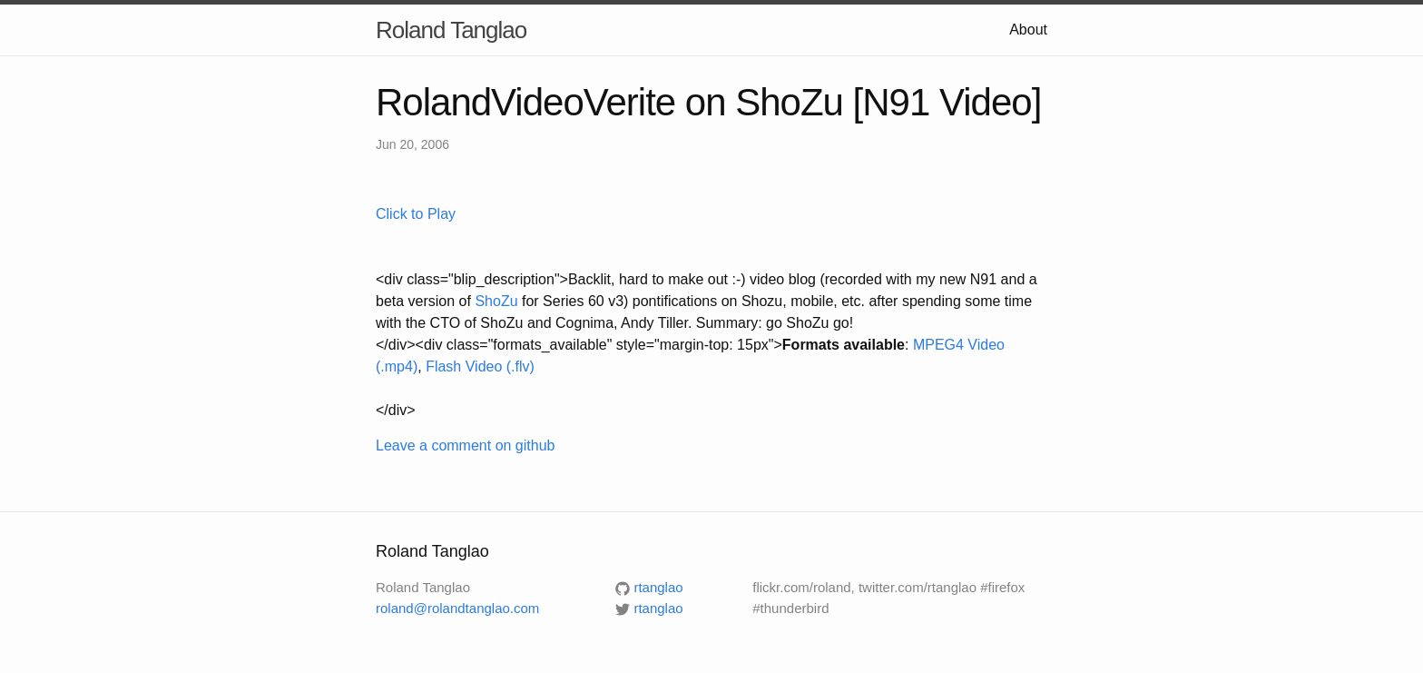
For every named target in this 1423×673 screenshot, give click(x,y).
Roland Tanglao (451, 30)
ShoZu (496, 301)
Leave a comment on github (465, 445)
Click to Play (416, 214)
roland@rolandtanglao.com (457, 608)
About (1028, 29)
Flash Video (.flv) (480, 366)
